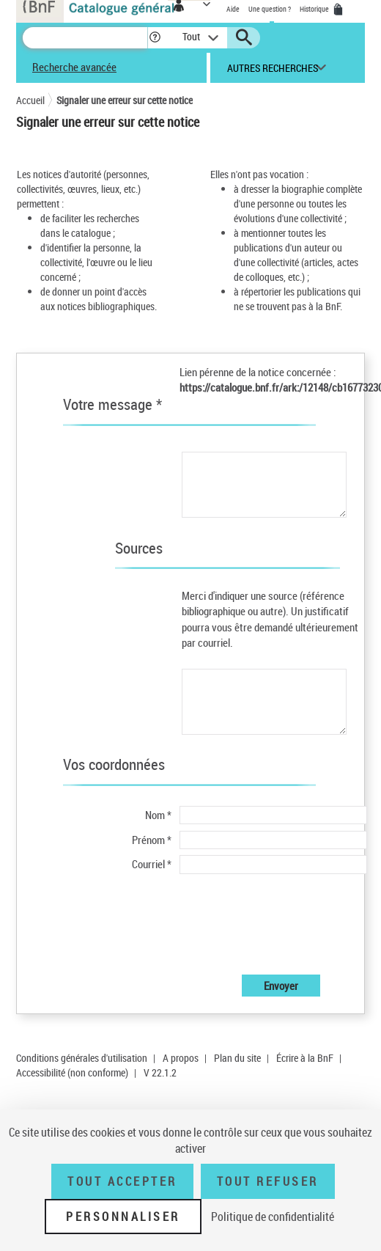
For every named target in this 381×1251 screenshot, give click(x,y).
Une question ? (269, 9)
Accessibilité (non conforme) (72, 1072)
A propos (181, 1058)
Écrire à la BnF (304, 1058)
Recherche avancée (74, 66)
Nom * (158, 814)
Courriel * (151, 863)
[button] (155, 37)
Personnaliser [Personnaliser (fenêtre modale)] (123, 1216)
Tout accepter (122, 1181)
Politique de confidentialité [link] (272, 1216)
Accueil (30, 100)
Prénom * (151, 839)
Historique (315, 9)
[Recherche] (85, 37)
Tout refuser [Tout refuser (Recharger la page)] (268, 1181)
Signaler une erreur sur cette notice (124, 100)
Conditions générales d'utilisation (81, 1058)
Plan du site (237, 1058)
